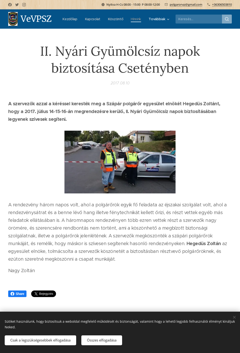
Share (17, 294)
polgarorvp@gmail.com (186, 4)
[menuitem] (87, 19)
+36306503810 (222, 4)
